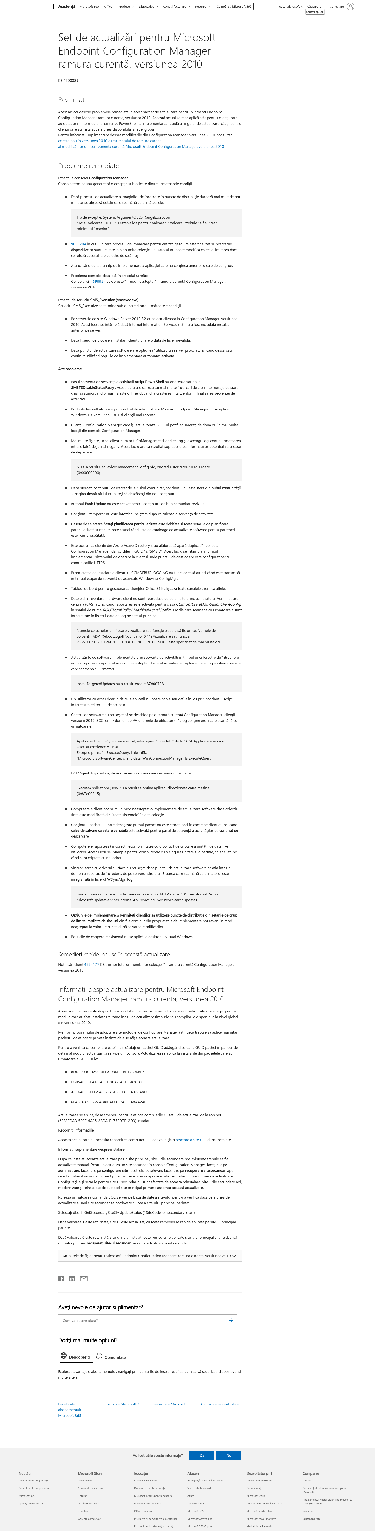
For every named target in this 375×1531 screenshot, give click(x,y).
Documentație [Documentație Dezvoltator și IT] (255, 1488)
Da (202, 1455)
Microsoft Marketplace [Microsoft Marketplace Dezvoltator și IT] (260, 1511)
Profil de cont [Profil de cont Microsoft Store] (85, 1480)
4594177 (91, 964)
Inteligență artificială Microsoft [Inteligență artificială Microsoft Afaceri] (206, 1480)
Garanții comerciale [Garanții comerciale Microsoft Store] (89, 1518)
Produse (124, 6)
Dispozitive (146, 6)
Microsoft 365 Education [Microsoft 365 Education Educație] (148, 1503)
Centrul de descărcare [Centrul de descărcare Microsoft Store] (91, 1488)
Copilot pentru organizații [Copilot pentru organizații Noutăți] (34, 1480)
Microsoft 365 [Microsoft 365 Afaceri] (196, 1511)
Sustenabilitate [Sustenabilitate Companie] (311, 1518)
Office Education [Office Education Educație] (143, 1511)
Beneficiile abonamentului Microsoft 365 (70, 1409)
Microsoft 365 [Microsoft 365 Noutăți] (27, 1496)
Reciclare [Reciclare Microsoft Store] (83, 1511)
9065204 (78, 243)
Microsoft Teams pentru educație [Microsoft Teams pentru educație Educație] (153, 1496)
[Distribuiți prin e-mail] (82, 1277)
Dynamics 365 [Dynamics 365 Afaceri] (196, 1503)
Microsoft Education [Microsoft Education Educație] (145, 1480)
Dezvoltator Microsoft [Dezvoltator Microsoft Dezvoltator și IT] (259, 1480)
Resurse (200, 6)
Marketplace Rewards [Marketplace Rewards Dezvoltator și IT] (259, 1526)
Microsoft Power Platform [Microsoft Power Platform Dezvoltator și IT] (261, 1518)
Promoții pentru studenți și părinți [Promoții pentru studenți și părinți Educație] (154, 1526)
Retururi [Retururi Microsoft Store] (83, 1496)
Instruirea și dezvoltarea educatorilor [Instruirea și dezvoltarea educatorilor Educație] (155, 1518)
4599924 (98, 281)
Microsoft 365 (89, 6)
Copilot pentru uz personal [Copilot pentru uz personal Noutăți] (34, 1488)
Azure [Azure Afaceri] (191, 1496)
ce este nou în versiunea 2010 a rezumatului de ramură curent (109, 140)
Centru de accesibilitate (220, 1403)
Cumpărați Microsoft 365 (234, 6)
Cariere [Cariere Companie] (307, 1480)
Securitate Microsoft (170, 1403)
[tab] (76, 1356)
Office (108, 6)
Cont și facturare (174, 6)
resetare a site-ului (191, 1139)
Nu (228, 1455)
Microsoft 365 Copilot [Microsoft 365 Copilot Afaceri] (200, 1526)
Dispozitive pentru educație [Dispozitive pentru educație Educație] (150, 1488)
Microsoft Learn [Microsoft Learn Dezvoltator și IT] (256, 1496)
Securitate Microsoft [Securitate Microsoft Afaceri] (199, 1488)
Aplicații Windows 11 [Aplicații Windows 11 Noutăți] (31, 1503)
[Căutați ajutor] (315, 6)
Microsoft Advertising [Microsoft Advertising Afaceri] (200, 1518)
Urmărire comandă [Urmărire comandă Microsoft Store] (89, 1503)
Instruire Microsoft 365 (125, 1403)
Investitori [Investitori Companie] (308, 1511)
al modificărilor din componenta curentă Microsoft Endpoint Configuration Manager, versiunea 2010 (141, 146)
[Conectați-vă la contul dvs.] (341, 6)
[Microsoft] (35, 6)
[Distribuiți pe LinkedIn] (70, 1277)
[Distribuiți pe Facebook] (61, 1277)
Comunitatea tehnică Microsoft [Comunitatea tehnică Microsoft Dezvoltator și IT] (265, 1503)
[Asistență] (66, 6)
